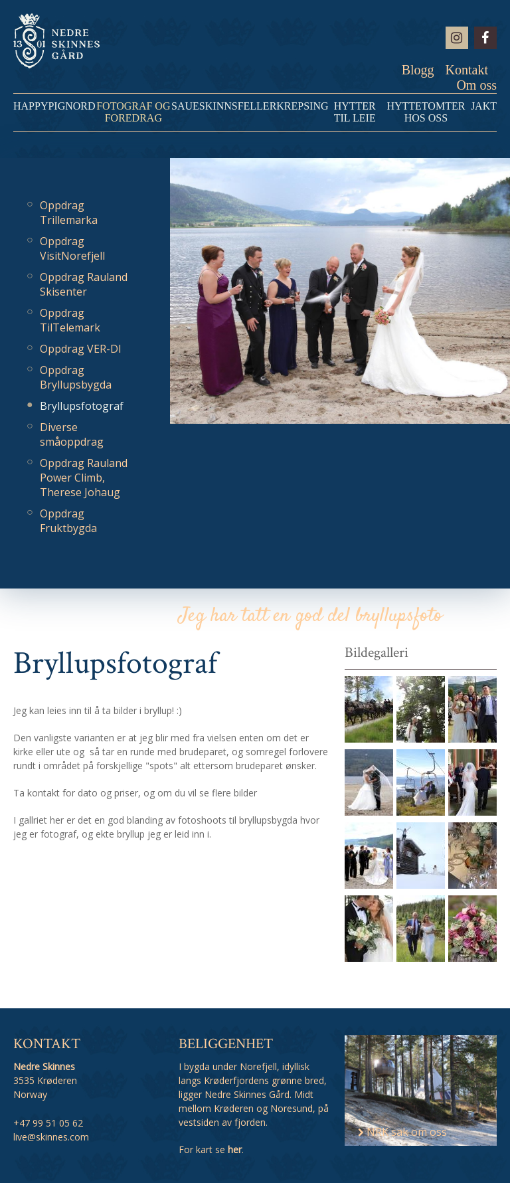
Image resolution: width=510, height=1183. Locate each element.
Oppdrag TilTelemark (70, 320)
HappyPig (39, 106)
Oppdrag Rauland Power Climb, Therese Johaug (84, 478)
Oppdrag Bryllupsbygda (76, 377)
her (235, 1149)
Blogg (418, 69)
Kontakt (467, 69)
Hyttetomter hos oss (425, 112)
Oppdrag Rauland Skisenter (84, 284)
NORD (80, 106)
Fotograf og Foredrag (133, 112)
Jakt (484, 106)
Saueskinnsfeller (223, 106)
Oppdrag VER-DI (81, 348)
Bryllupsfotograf (82, 406)
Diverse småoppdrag (72, 434)
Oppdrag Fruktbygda (68, 520)
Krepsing (302, 106)
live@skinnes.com (51, 1137)
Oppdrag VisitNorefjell (72, 248)
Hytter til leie (355, 112)
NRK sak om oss (402, 1132)
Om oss (476, 85)
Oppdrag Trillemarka (69, 212)
